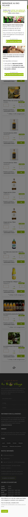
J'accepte (4, 511)
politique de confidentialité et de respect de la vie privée (13, 505)
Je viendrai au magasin (14, 41)
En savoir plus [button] (14, 39)
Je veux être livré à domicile (14, 74)
